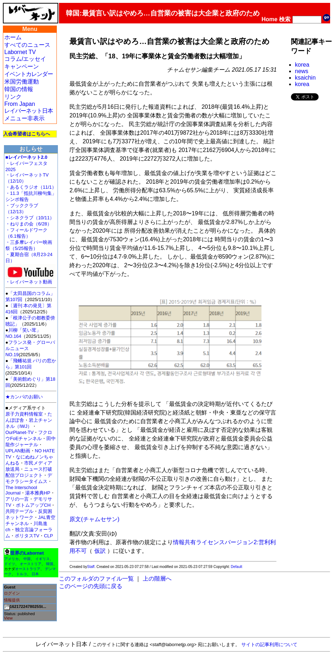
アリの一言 (17, 499)
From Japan (19, 104)
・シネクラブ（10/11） (29, 217)
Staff (90, 567)
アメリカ (11, 559)
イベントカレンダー (28, 74)
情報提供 (12, 600)
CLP (48, 535)
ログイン (12, 593)
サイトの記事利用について (269, 644)
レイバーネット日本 (28, 111)
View (8, 618)
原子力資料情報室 (24, 414)
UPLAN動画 (17, 450)
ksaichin (305, 78)
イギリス (42, 559)
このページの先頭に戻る (90, 586)
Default (236, 567)
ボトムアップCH (33, 505)
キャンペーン (21, 66)
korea (302, 65)
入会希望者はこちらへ (26, 133)
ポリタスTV (27, 535)
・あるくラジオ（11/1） (30, 187)
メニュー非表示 (24, 118)
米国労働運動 (21, 82)
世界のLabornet (27, 553)
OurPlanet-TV (19, 432)
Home (269, 19)
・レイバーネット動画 (30, 280)
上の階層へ (157, 579)
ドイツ (9, 564)
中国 (27, 559)
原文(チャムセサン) (94, 519)
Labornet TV (20, 52)
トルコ (21, 574)
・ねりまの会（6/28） (28, 224)
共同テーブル (19, 511)
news (301, 71)
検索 (285, 19)
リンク (13, 97)
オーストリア (30, 564)
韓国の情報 (18, 89)
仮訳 (100, 551)
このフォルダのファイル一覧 (96, 579)
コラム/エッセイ (25, 59)
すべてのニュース (27, 45)
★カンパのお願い (24, 396)
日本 (35, 574)
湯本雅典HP (37, 493)
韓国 (49, 564)
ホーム (13, 37)
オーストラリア (27, 569)
